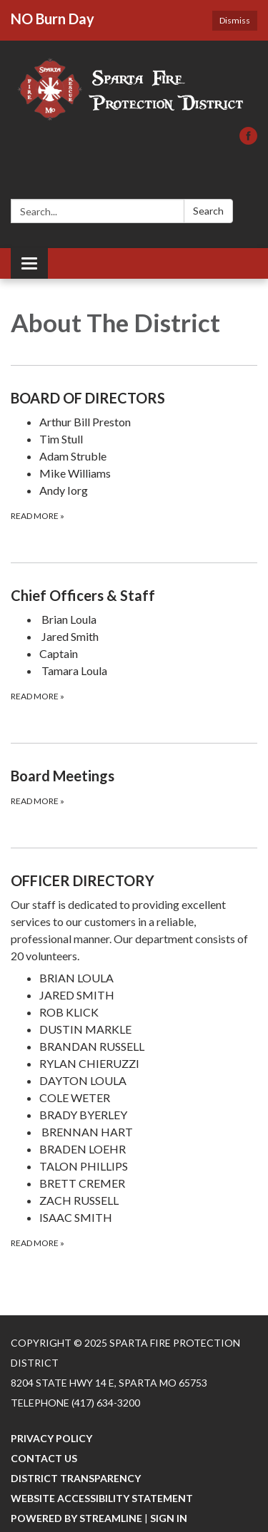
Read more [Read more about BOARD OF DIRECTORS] (37, 515)
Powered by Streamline (76, 1518)
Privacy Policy (51, 1438)
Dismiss (234, 20)
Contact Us (44, 1458)
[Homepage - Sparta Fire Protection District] (134, 91)
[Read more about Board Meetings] (134, 786)
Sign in (168, 1518)
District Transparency (76, 1478)
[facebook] (248, 140)
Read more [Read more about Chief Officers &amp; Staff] (37, 696)
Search (208, 211)
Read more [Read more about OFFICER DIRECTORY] (37, 1243)
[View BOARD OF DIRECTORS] (134, 397)
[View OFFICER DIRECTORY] (134, 917)
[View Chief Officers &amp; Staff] (134, 595)
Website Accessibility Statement (102, 1498)
